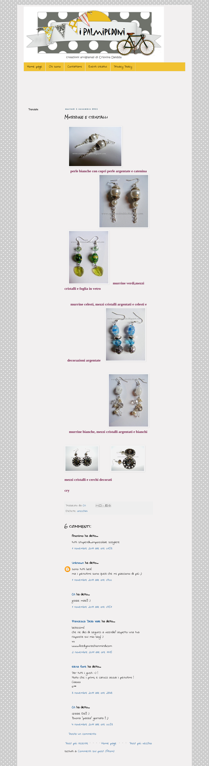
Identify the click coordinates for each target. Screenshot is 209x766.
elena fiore (79, 667)
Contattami (75, 66)
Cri (85, 506)
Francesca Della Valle (86, 621)
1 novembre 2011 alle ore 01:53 (92, 548)
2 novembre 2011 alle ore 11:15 (92, 652)
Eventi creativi (98, 66)
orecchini (82, 511)
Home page (34, 66)
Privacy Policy (123, 66)
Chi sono (55, 66)
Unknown (78, 563)
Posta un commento (82, 734)
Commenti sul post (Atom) (96, 751)
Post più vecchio (140, 743)
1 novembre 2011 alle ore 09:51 (92, 607)
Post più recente (76, 743)
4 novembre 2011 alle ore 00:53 (92, 724)
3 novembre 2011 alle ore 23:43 (92, 693)
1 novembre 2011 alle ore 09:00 (92, 580)
